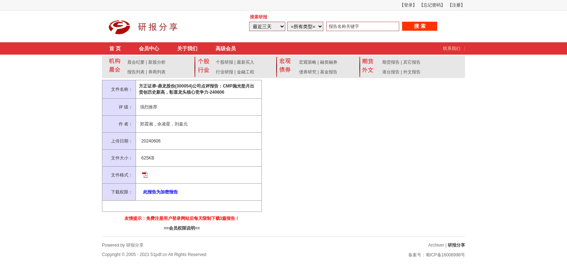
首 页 (115, 48)
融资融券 (328, 62)
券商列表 (157, 71)
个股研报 (224, 62)
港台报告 (391, 71)
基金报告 (328, 71)
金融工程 (245, 71)
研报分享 (456, 245)
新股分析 (157, 62)
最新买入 (245, 62)
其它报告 (412, 62)
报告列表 (136, 71)
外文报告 (412, 71)
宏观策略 (307, 62)
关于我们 (187, 48)
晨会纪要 (136, 62)
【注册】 (456, 5)
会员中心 (149, 48)
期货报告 (391, 62)
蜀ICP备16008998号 (445, 254)
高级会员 (226, 48)
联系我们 (451, 48)
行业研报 (224, 71)
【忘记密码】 (432, 5)
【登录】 (408, 5)
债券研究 (307, 71)
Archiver (436, 245)
